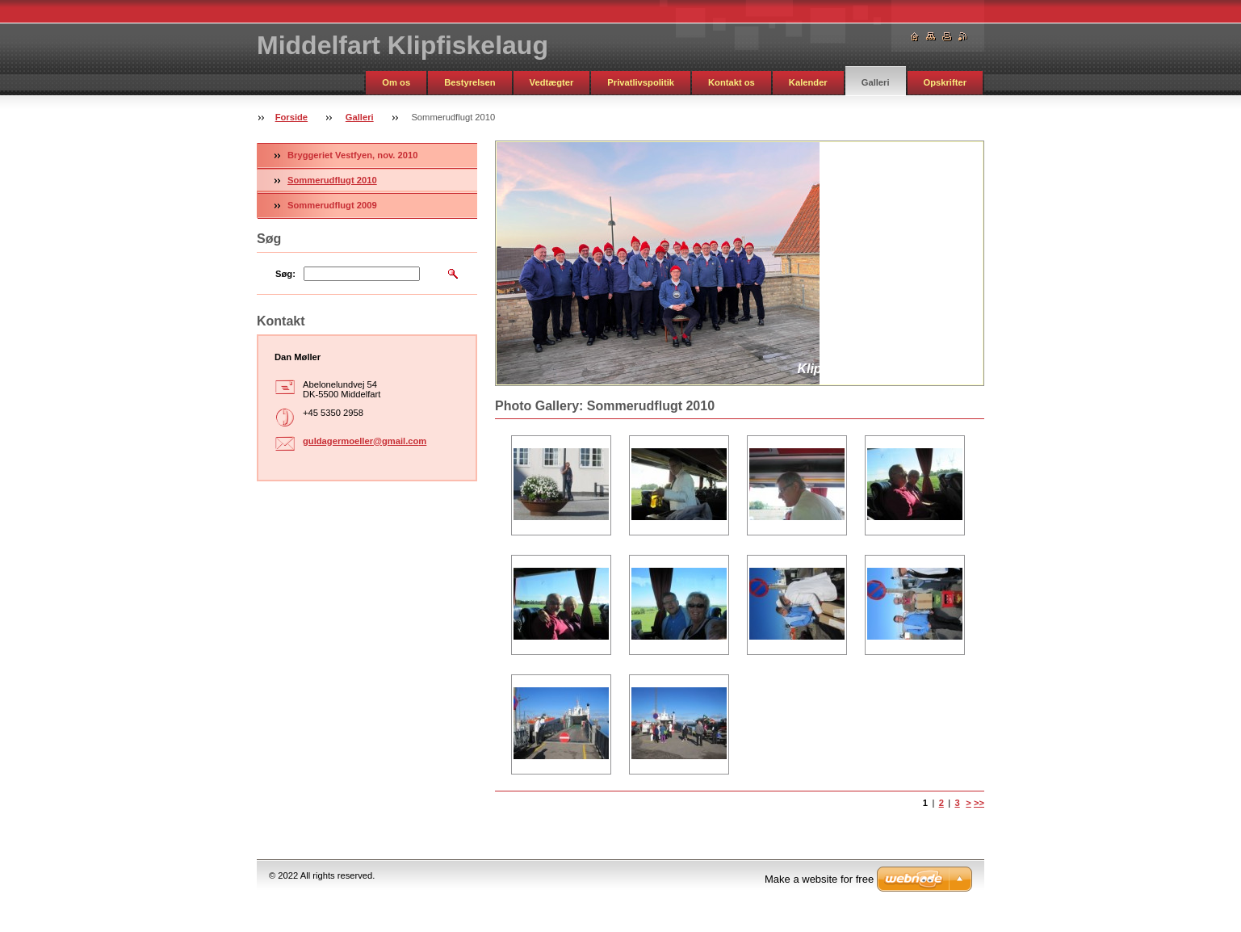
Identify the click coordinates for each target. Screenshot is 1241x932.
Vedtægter (552, 82)
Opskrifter (945, 82)
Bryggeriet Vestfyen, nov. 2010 (352, 155)
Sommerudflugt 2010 (332, 180)
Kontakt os (731, 82)
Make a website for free (819, 879)
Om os (396, 82)
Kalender (808, 82)
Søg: (285, 274)
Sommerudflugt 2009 (332, 205)
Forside (291, 117)
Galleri (876, 82)
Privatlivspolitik (640, 82)
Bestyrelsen (469, 82)
